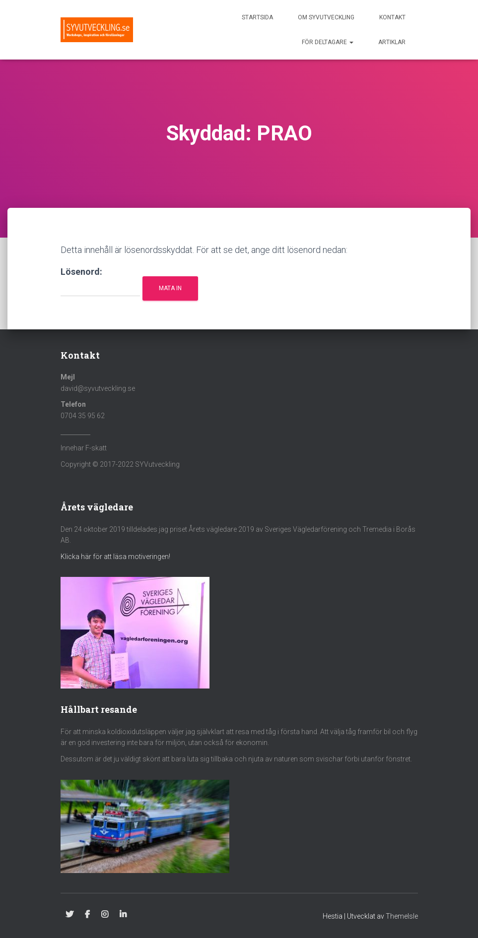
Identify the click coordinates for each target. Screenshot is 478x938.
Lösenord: (100, 281)
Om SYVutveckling (326, 17)
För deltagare (327, 42)
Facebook (87, 914)
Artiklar (392, 42)
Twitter (69, 914)
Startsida (257, 17)
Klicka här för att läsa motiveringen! (115, 557)
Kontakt (392, 17)
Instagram (104, 914)
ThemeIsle (402, 916)
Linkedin (123, 914)
